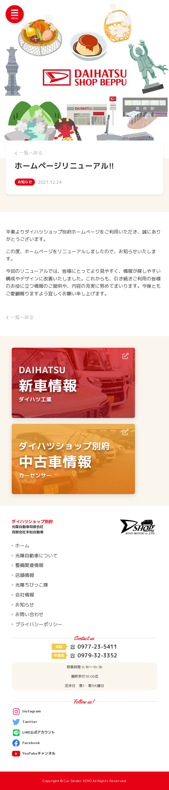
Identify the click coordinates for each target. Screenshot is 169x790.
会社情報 (24, 595)
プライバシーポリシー (38, 624)
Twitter (24, 722)
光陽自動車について (36, 555)
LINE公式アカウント (33, 732)
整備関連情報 (29, 565)
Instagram (26, 711)
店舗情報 (24, 575)
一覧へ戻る (29, 153)
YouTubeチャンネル (33, 753)
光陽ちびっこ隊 (31, 585)
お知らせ (24, 605)
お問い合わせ (29, 614)
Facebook (26, 743)
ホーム (22, 545)
